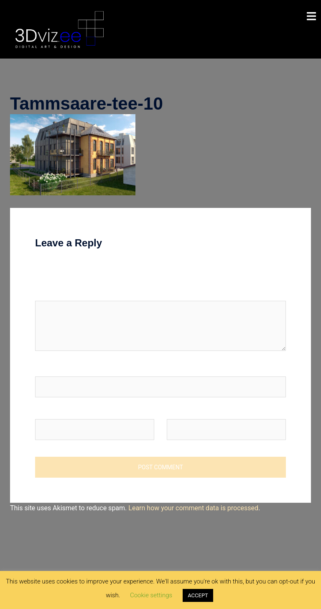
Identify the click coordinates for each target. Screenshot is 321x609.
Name (46, 368)
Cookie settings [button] (151, 595)
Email (45, 411)
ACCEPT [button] (198, 595)
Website (179, 411)
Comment (49, 293)
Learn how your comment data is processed (193, 508)
